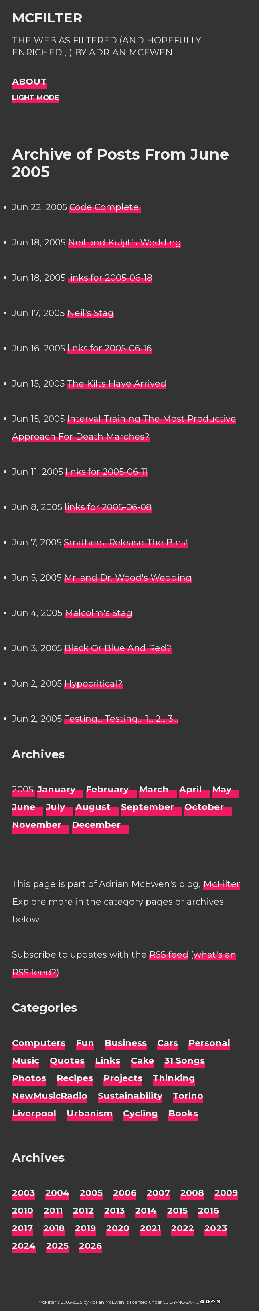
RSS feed (168, 954)
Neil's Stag (90, 313)
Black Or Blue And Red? (118, 648)
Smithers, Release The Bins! (126, 542)
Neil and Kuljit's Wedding (124, 242)
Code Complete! (105, 207)
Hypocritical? (93, 683)
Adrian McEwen (107, 1302)
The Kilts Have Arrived (116, 383)
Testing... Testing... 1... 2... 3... (121, 718)
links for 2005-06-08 (108, 507)
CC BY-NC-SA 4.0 (181, 1302)
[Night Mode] (35, 98)
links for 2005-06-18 (110, 277)
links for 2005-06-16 (109, 348)
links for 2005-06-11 (106, 471)
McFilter (47, 18)
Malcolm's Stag (98, 613)
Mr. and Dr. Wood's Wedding (128, 577)
